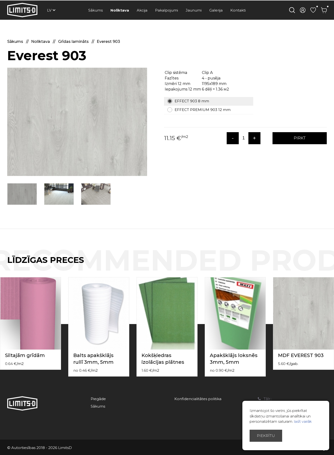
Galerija (216, 10)
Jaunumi (194, 10)
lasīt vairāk (303, 421)
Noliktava (119, 10)
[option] (77, 122)
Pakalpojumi (166, 10)
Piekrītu (266, 435)
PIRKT (300, 138)
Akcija (142, 10)
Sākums (95, 10)
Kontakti (238, 10)
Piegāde (98, 398)
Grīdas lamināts (74, 41)
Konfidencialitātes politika (197, 398)
